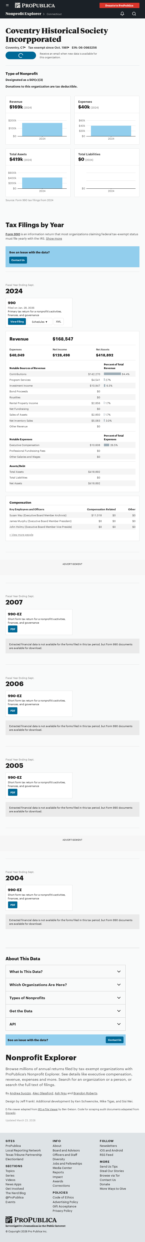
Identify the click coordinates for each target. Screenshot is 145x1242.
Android (117, 1150)
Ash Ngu (61, 1093)
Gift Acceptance (64, 1206)
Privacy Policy (62, 1210)
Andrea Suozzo (20, 1093)
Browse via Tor (110, 1175)
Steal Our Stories (112, 1171)
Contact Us (18, 259)
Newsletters (108, 1145)
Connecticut (54, 14)
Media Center (62, 1168)
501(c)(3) (36, 79)
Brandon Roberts (85, 1093)
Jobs (56, 1163)
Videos (10, 1179)
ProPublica (13, 1145)
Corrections (61, 1185)
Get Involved (15, 1188)
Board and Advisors (66, 1150)
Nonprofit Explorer (23, 13)
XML (58, 321)
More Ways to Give (113, 1188)
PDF (12, 629)
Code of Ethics (63, 1197)
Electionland (14, 1159)
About (57, 1145)
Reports (58, 1172)
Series (10, 1175)
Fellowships (74, 1163)
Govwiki (10, 1113)
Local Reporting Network (23, 1150)
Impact (58, 1176)
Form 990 (13, 234)
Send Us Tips (109, 1166)
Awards (58, 1181)
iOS (102, 1150)
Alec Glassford (43, 1093)
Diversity (59, 1159)
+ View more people (21, 534)
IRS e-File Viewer (48, 1109)
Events (10, 1202)
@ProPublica (15, 1197)
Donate (105, 1184)
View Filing (17, 321)
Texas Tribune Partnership (24, 1154)
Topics (10, 1171)
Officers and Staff (65, 1154)
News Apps (13, 1184)
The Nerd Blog (16, 1193)
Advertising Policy (65, 1202)
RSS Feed (106, 1154)
